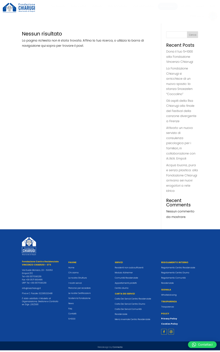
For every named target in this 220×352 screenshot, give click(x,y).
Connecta (117, 348)
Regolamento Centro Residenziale (178, 269)
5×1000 (71, 320)
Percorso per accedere (79, 289)
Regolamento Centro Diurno (175, 274)
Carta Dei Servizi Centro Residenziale (133, 300)
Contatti (72, 315)
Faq (70, 310)
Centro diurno (122, 289)
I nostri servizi (75, 284)
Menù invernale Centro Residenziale (132, 321)
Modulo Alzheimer (124, 274)
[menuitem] (57, 6)
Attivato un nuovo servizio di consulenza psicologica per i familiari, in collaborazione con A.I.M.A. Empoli (180, 144)
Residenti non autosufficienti (129, 269)
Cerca (192, 36)
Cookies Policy (169, 325)
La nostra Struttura (77, 279)
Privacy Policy (169, 320)
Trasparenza (167, 308)
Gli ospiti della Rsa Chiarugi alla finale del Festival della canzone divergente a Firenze (181, 112)
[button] (202, 344)
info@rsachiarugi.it (31, 289)
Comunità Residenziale (126, 279)
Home (71, 269)
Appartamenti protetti (126, 284)
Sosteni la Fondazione (79, 299)
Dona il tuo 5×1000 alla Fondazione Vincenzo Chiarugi (179, 58)
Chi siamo (73, 274)
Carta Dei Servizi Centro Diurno (130, 305)
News (71, 305)
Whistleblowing (169, 296)
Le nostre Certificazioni (79, 294)
